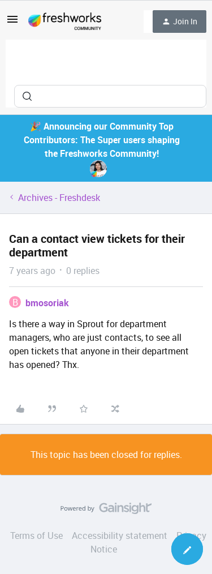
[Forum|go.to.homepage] (64, 21)
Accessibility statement (119, 535)
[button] (12, 22)
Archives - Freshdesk (59, 197)
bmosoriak (47, 303)
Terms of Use (36, 535)
